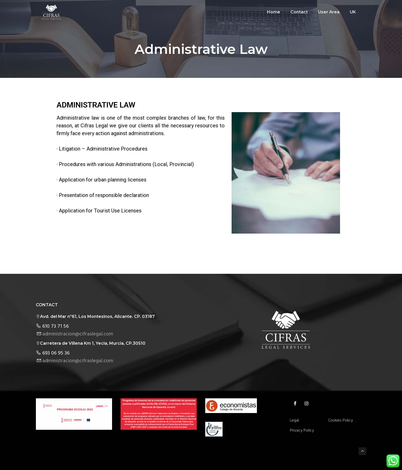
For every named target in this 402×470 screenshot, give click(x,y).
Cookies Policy (340, 420)
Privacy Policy (302, 430)
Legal (294, 420)
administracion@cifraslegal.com (77, 334)
